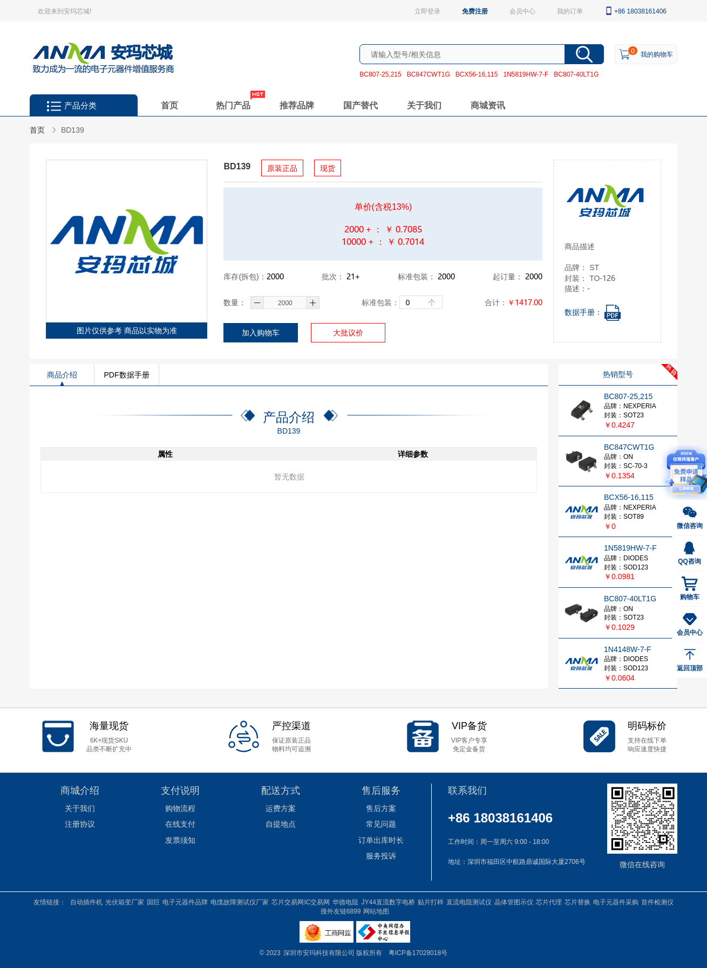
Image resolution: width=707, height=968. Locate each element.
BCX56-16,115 (477, 74)
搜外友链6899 (341, 911)
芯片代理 (549, 901)
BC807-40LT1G (576, 74)
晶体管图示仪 (513, 901)
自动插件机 (86, 901)
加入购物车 (261, 332)
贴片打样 (431, 901)
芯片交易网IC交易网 (300, 901)
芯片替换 (577, 901)
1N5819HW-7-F (525, 74)
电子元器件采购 (615, 901)
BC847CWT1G (428, 74)
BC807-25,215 (380, 74)
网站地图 (376, 911)
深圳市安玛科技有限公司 (319, 952)
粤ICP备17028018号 (418, 952)
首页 (169, 105)
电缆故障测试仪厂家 (239, 901)
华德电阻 (345, 901)
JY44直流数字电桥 (387, 901)
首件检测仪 (657, 901)
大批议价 (348, 332)
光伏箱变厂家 (124, 901)
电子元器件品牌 (185, 901)
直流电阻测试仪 (469, 901)
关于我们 (424, 105)
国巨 (153, 901)
